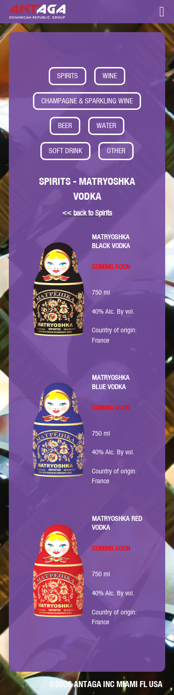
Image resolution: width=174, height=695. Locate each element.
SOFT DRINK (65, 151)
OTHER (116, 151)
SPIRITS (67, 76)
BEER (65, 125)
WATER (106, 125)
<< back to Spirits (87, 213)
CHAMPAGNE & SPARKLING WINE (87, 101)
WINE (110, 76)
